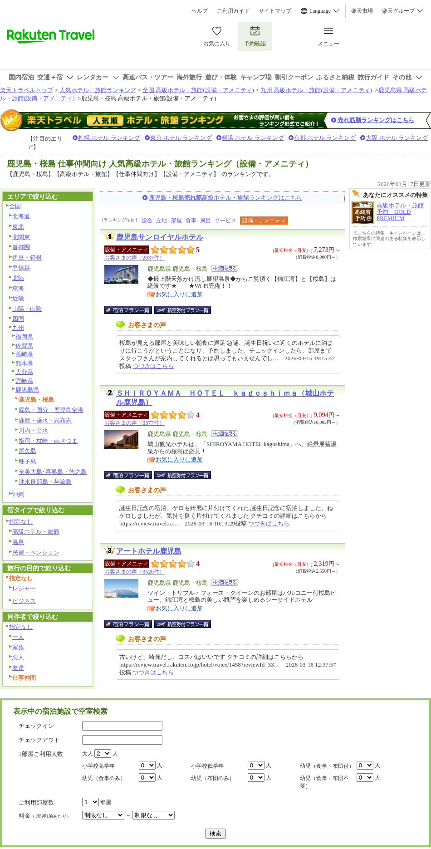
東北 (18, 226)
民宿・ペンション (35, 552)
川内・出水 (33, 430)
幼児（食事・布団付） (327, 766)
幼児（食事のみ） (104, 778)
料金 (45, 815)
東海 (18, 288)
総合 (147, 220)
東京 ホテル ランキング (181, 137)
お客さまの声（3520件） (134, 572)
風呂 (205, 220)
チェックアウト (39, 739)
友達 (18, 667)
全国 (15, 206)
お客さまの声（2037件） (134, 258)
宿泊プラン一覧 (132, 310)
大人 (87, 754)
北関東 (21, 237)
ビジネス (24, 601)
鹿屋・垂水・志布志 (45, 420)
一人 (18, 636)
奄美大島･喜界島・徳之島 (53, 471)
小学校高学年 (98, 766)
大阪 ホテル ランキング (397, 137)
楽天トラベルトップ (26, 90)
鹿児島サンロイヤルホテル (159, 237)
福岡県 (24, 336)
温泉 (18, 542)
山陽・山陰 (27, 308)
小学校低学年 (207, 766)
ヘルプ (199, 11)
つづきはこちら (153, 366)
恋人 (18, 657)
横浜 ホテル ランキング (253, 137)
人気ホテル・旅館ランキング (97, 90)
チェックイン (36, 725)
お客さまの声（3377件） (134, 423)
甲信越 (21, 267)
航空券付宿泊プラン (182, 310)
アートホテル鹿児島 (148, 551)
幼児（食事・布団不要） (324, 782)
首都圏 (21, 247)
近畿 (18, 298)
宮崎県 (24, 381)
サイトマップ (275, 11)
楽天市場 (362, 11)
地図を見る (224, 268)
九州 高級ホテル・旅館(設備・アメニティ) (316, 90)
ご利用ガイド (233, 11)
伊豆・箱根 (27, 257)
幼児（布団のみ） (213, 778)
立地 (161, 220)
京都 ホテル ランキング (325, 137)
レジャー (24, 588)
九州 (18, 327)
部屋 (176, 220)
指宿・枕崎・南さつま (48, 440)
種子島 (27, 461)
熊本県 (24, 363)
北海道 (21, 216)
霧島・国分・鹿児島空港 (51, 410)
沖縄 (18, 494)
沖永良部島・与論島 (45, 481)
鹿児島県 (27, 389)
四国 (18, 318)
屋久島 (27, 450)
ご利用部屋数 (36, 802)
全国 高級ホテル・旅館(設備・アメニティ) (198, 90)
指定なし (21, 521)
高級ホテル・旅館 (35, 531)
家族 (18, 647)
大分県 (24, 371)
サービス (225, 220)
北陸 (18, 278)
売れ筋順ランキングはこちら (376, 120)
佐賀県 (24, 345)
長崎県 (24, 354)
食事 (191, 220)
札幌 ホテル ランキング (109, 137)
